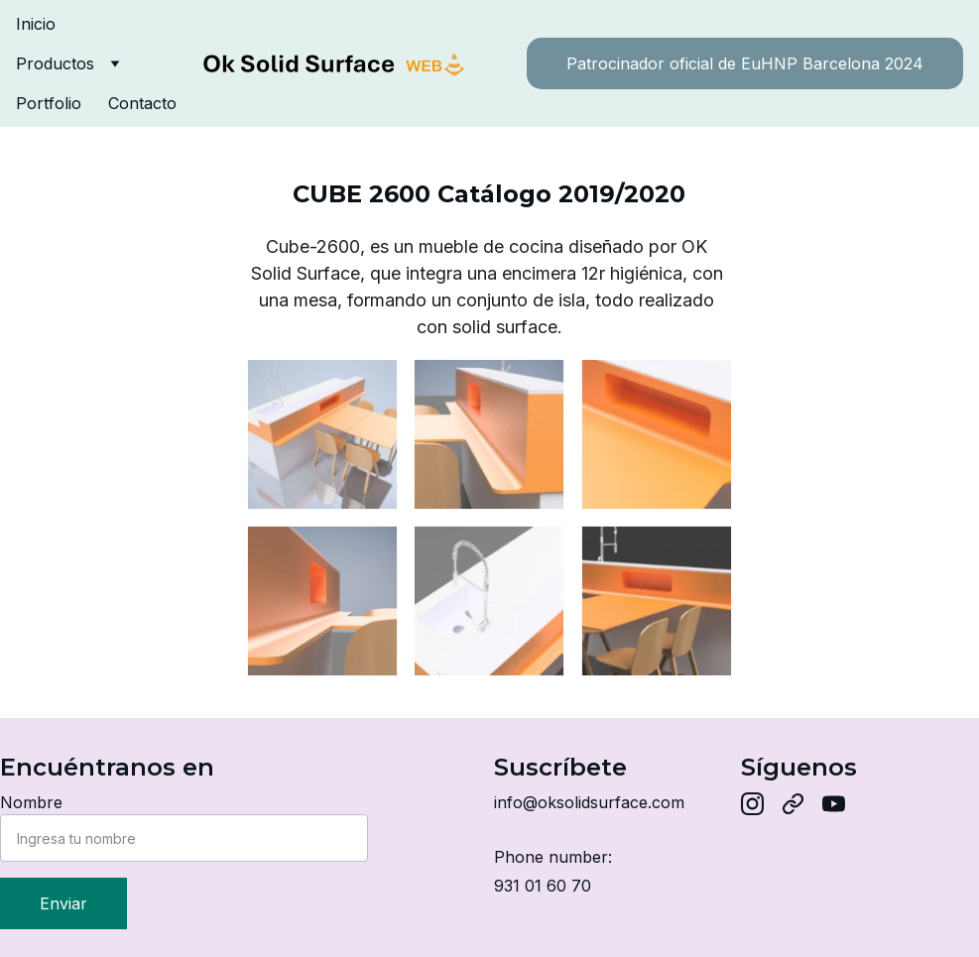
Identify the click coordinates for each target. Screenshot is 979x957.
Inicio (36, 24)
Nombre (31, 802)
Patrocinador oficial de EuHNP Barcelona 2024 (744, 63)
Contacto (142, 103)
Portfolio (48, 103)
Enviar (63, 903)
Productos (55, 63)
